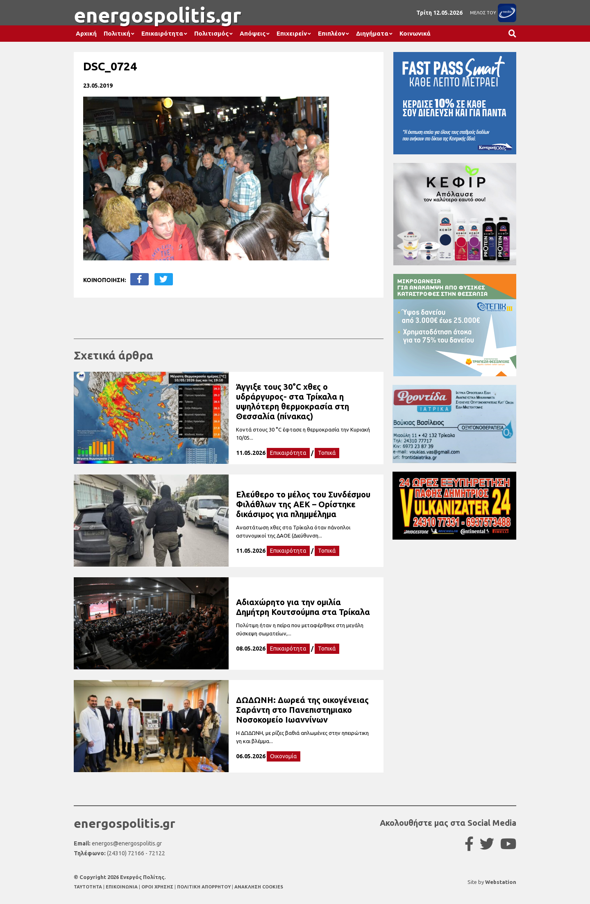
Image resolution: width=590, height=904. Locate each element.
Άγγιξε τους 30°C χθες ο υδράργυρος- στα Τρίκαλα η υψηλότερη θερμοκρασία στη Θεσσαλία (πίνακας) (292, 401)
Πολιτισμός (211, 33)
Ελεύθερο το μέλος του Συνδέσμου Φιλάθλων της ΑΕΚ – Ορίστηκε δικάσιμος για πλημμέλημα (303, 504)
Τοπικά (327, 453)
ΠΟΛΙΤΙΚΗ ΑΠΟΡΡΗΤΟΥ (204, 886)
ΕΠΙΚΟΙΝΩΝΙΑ (122, 886)
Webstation (500, 882)
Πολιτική (117, 33)
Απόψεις (253, 33)
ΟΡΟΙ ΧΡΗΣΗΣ (158, 886)
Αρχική (86, 33)
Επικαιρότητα (162, 33)
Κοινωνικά (415, 33)
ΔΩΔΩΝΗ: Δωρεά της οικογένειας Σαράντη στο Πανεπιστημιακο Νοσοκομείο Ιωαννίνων (302, 709)
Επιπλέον (331, 33)
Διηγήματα (372, 33)
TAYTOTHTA (88, 886)
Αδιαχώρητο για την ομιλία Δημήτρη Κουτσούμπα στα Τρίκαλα (303, 607)
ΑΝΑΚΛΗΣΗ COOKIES (258, 886)
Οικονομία (283, 756)
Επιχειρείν (292, 33)
